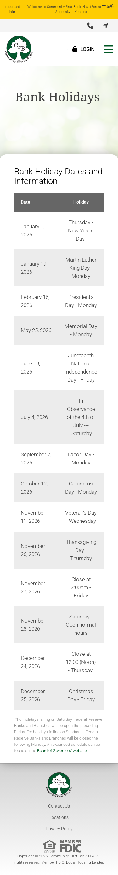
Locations (59, 817)
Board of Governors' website (62, 750)
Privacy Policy (59, 828)
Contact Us (59, 806)
